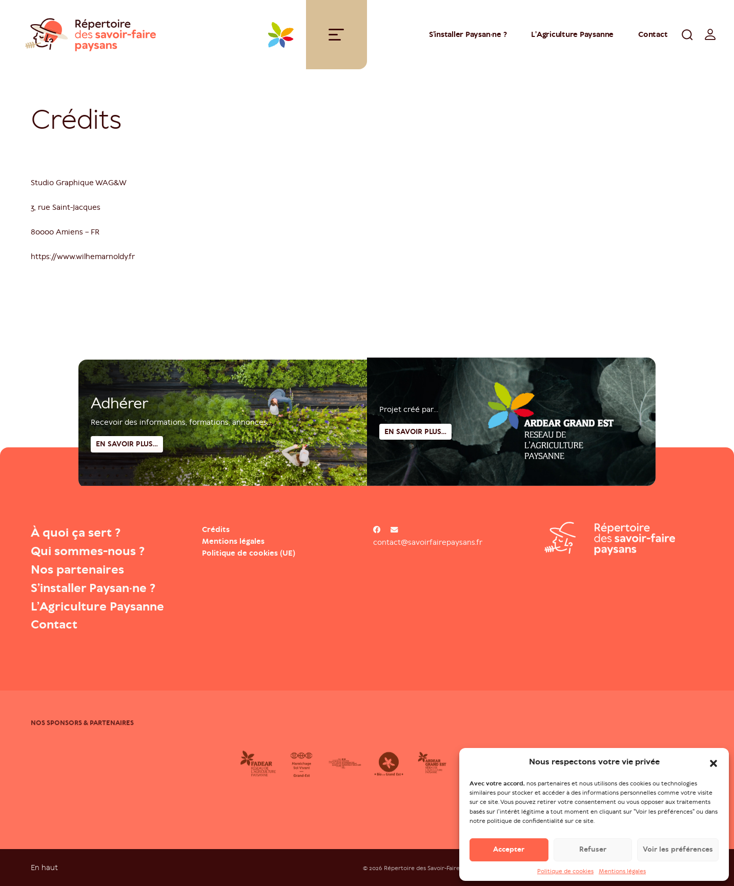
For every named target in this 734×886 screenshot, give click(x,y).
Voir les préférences (678, 853)
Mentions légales (622, 874)
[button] (713, 766)
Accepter (508, 853)
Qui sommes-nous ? (88, 551)
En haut (44, 867)
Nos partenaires (77, 569)
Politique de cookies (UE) (248, 553)
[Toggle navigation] (336, 35)
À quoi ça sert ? (75, 532)
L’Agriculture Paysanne (97, 606)
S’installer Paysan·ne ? (467, 34)
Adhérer (119, 440)
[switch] (710, 34)
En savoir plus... (415, 471)
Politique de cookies (565, 874)
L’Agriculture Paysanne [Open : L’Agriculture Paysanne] (572, 34)
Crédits (216, 529)
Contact (652, 34)
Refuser (592, 853)
